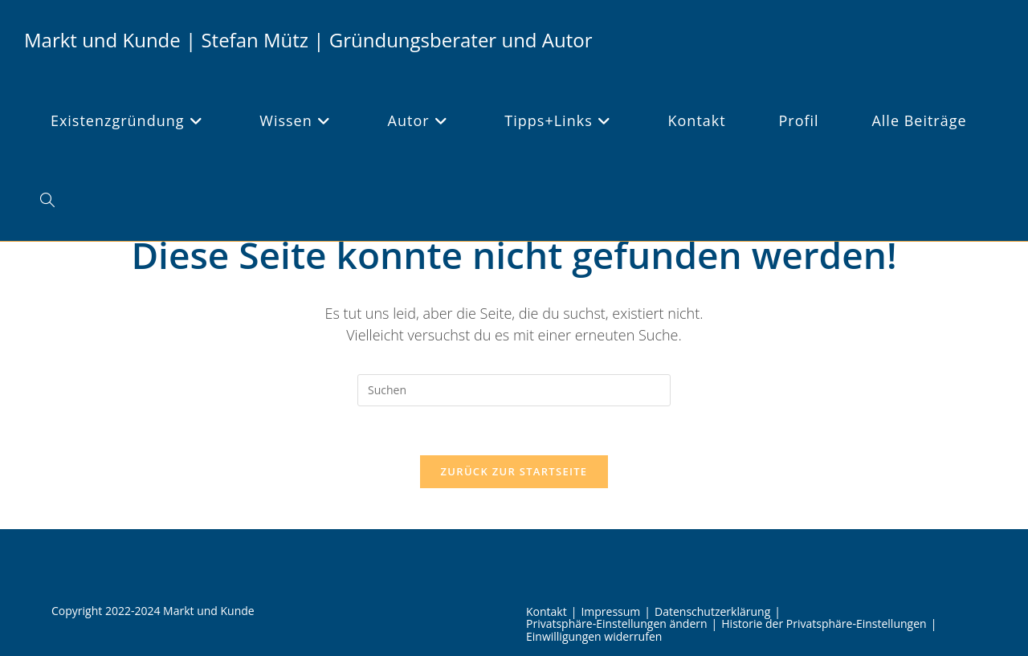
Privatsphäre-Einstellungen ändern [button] (617, 623)
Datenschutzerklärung (712, 611)
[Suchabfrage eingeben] (514, 390)
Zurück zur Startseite (514, 471)
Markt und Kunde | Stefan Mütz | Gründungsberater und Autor (308, 39)
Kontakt (546, 611)
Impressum (610, 611)
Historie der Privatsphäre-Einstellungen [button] (823, 623)
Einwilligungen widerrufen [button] (594, 636)
